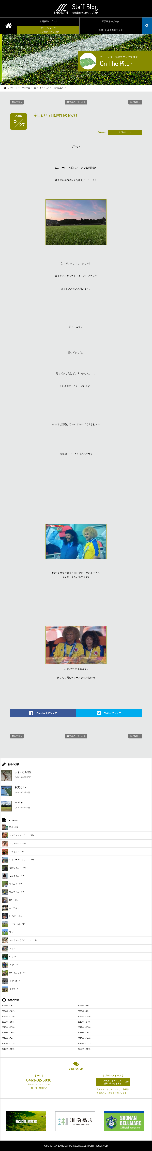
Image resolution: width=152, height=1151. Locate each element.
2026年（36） (8, 1005)
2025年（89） (84, 1005)
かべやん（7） (12, 908)
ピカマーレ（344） (14, 843)
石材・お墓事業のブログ (111, 30)
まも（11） (11, 948)
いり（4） (10, 957)
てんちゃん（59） (14, 892)
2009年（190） (85, 1049)
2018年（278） (9, 1027)
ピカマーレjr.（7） (14, 924)
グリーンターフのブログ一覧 (23, 88)
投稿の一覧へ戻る (77, 102)
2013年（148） (85, 1038)
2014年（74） (8, 1038)
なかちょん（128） (14, 868)
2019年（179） (85, 1022)
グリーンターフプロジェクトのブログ (48, 30)
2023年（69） (84, 1011)
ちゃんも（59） (13, 884)
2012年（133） (9, 1043)
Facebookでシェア (47, 713)
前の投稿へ (17, 102)
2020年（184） (9, 1022)
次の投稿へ (135, 102)
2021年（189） (85, 1016)
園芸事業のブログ (110, 21)
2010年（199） (9, 1049)
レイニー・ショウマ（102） (18, 860)
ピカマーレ (125, 132)
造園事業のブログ (48, 21)
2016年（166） (9, 1033)
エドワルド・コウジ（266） (18, 835)
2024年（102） (9, 1011)
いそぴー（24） (13, 916)
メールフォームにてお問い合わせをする (112, 1082)
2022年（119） (9, 1016)
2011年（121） (85, 1043)
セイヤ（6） (11, 989)
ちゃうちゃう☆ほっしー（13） (20, 940)
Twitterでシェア (112, 713)
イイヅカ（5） (12, 981)
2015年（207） (85, 1033)
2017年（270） (85, 1027)
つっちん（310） (13, 852)
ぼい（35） (11, 900)
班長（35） (11, 827)
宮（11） (10, 932)
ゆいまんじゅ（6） (14, 973)
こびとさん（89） (14, 876)
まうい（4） (11, 965)
